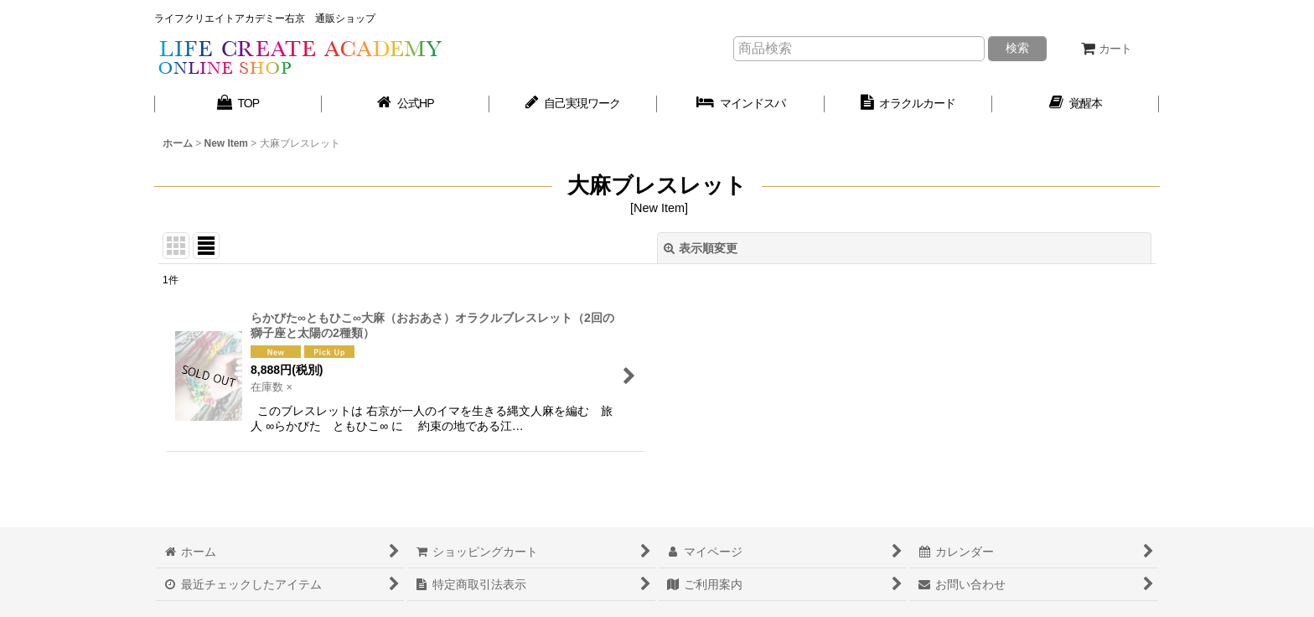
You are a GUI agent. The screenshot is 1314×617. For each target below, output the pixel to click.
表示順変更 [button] (700, 248)
